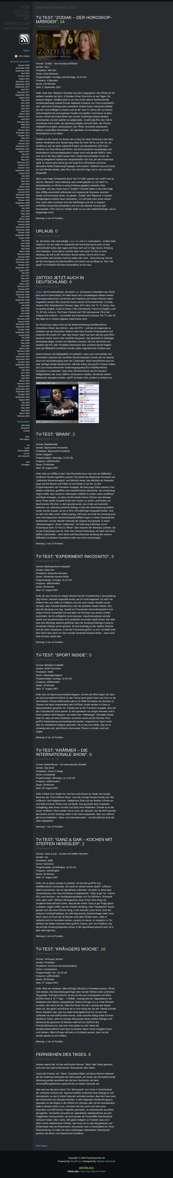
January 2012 (24, 143)
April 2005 (25, 346)
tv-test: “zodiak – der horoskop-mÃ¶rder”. (74, 19)
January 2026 (24, 65)
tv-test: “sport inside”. (62, 655)
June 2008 (25, 243)
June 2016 (25, 103)
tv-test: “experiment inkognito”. (73, 556)
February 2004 (23, 383)
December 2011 (23, 146)
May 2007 (25, 278)
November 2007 (23, 262)
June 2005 (25, 340)
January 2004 (24, 386)
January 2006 (24, 322)
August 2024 (24, 79)
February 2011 (23, 162)
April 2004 (25, 378)
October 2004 (24, 362)
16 (103, 949)
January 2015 (24, 116)
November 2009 (23, 197)
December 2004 (23, 357)
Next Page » (42, 1145)
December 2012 (23, 133)
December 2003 (23, 389)
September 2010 (22, 170)
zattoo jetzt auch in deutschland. (60, 279)
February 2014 (23, 122)
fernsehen (25, 428)
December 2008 (23, 227)
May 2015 (25, 108)
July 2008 (25, 241)
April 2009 (25, 216)
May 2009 (25, 214)
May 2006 (25, 311)
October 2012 (24, 135)
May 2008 (25, 246)
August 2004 (24, 367)
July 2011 (25, 154)
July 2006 (25, 305)
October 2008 (24, 232)
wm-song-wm (24, 456)
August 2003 (24, 400)
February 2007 (23, 286)
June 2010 (25, 178)
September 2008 (22, 235)
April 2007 (25, 281)
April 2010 (25, 184)
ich (28, 445)
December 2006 (23, 292)
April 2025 (25, 73)
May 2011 (25, 160)
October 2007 (24, 265)
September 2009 (22, 203)
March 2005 (24, 348)
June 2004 (25, 373)
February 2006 (23, 319)
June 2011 (25, 157)
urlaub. (45, 231)
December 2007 (23, 259)
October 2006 (24, 297)
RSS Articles (24, 56)
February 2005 (23, 351)
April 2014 (25, 119)
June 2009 (25, 211)
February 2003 (23, 416)
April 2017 (25, 89)
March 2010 (24, 187)
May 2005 (25, 343)
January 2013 (24, 130)
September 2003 (22, 397)
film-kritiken (25, 439)
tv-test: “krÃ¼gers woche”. (68, 949)
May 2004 (25, 375)
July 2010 (25, 176)
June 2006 (25, 308)
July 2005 (25, 338)
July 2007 (25, 273)
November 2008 (23, 230)
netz (28, 462)
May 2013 (25, 124)
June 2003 (25, 405)
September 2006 (22, 300)
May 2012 (25, 138)
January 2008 (24, 257)
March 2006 (24, 316)
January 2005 (24, 354)
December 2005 (23, 324)
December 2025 (23, 68)
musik (27, 448)
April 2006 (25, 313)
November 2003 (23, 392)
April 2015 (25, 111)
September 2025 (22, 71)
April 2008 (25, 249)
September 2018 (22, 84)
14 (62, 21)
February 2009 (23, 222)
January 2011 (24, 165)
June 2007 (25, 276)
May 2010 (25, 181)
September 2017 (22, 87)
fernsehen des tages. (62, 1054)
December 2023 (23, 81)
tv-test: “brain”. (54, 434)
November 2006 (23, 295)
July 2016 (25, 100)
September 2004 (22, 365)
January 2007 (24, 289)
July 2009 (25, 208)
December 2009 (23, 195)
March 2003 (24, 413)
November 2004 (23, 359)
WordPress (75, 1161)
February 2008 (23, 254)
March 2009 (24, 219)
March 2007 (24, 284)
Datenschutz (18, 28)
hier (77, 241)
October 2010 (24, 168)
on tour (27, 453)
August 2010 (24, 173)
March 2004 (24, 381)
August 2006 (24, 303)
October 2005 (24, 330)
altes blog (25, 425)
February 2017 (23, 92)
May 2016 (25, 106)
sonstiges (25, 465)
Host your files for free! (93, 1171)
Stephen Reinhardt (106, 1161)
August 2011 (24, 151)
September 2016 (22, 95)
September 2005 (22, 332)
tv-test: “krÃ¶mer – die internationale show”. (62, 752)
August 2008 (24, 238)
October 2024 (24, 76)
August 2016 (24, 98)
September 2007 (22, 268)
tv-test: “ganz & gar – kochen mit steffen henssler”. (74, 841)
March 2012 (24, 141)
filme (28, 437)
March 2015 (24, 114)
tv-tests (26, 431)
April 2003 (25, 410)
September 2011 (22, 149)
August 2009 (24, 205)
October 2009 (24, 200)
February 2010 (23, 189)
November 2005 (23, 327)
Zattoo (39, 292)
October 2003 (24, 394)
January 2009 (24, 224)
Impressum (17, 23)
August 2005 (24, 335)
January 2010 (24, 192)
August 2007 (24, 270)
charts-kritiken (24, 451)
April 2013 (25, 127)
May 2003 (25, 408)
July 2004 (25, 370)
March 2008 (24, 251)
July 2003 (25, 402)
